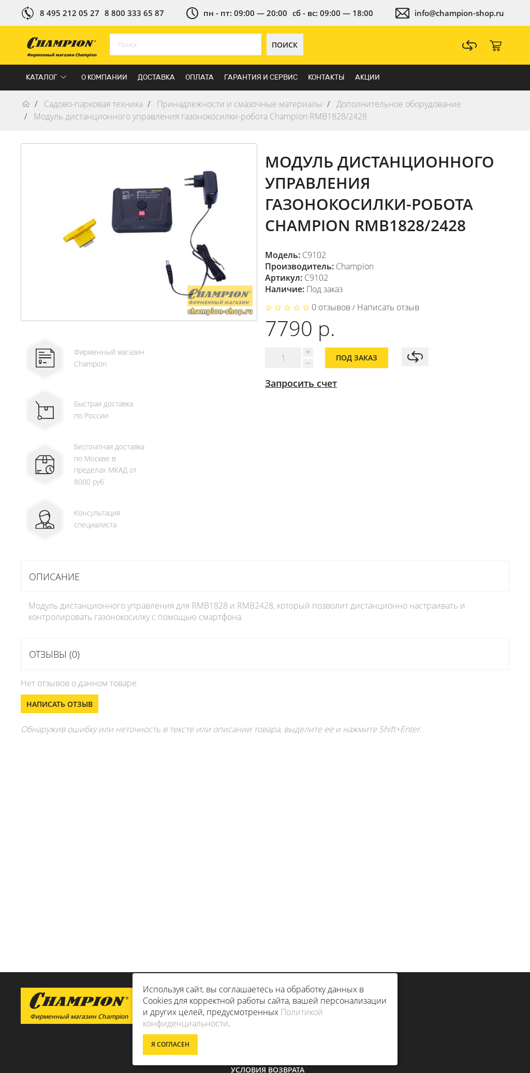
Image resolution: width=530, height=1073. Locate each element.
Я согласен (170, 1044)
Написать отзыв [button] (59, 704)
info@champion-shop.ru (459, 13)
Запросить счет (301, 383)
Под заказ (356, 357)
